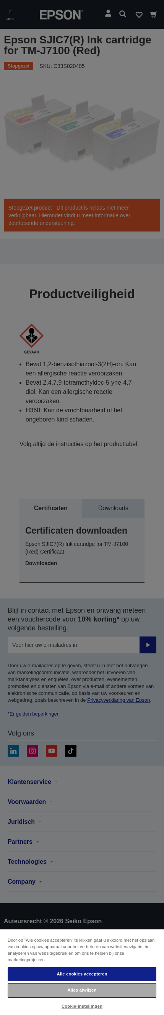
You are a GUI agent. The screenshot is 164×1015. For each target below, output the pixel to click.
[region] (82, 972)
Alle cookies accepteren (82, 974)
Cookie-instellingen (82, 1006)
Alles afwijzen (81, 990)
